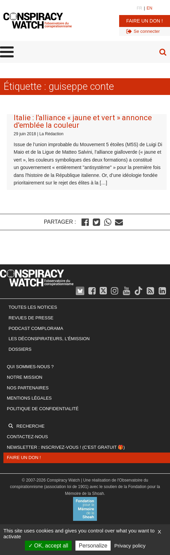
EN (150, 8)
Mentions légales (29, 398)
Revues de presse (31, 317)
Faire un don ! (144, 21)
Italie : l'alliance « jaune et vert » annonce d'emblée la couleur (83, 121)
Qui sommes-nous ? (30, 366)
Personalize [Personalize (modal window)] (93, 546)
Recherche (30, 426)
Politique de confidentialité (43, 408)
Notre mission (24, 377)
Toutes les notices (33, 307)
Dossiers (20, 349)
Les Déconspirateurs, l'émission (49, 338)
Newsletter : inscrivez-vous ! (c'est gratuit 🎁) (66, 447)
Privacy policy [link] (130, 546)
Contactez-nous (27, 436)
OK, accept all (48, 546)
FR (139, 8)
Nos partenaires (27, 387)
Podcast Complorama (36, 328)
